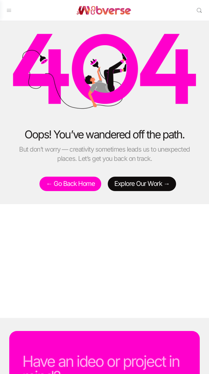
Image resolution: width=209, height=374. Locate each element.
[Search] (199, 10)
